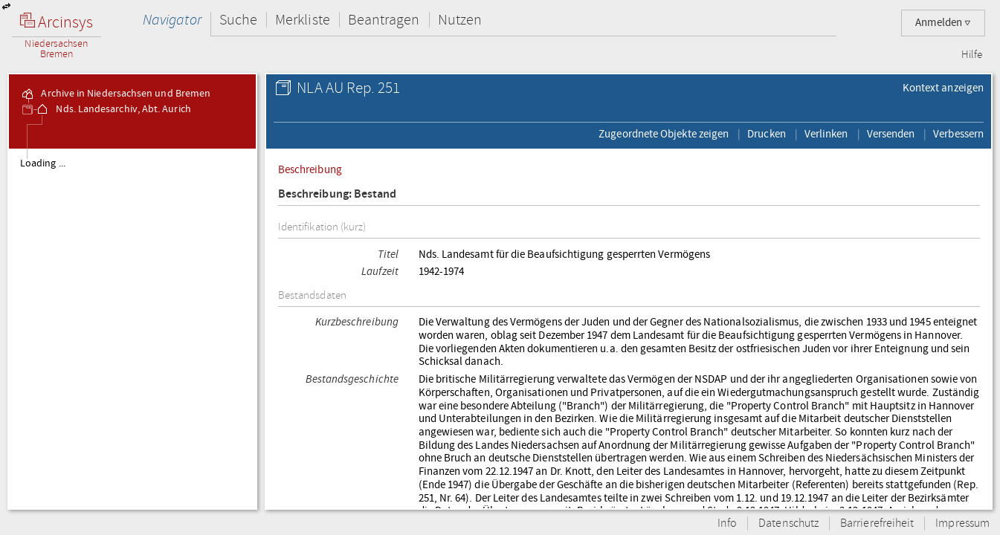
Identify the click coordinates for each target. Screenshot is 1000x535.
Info (727, 523)
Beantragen (384, 19)
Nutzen (460, 19)
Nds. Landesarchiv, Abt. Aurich (112, 109)
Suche (238, 19)
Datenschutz (788, 523)
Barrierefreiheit (877, 523)
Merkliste (302, 19)
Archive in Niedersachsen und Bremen (115, 93)
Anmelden (943, 23)
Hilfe (971, 55)
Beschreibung (310, 169)
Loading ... (42, 163)
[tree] (132, 328)
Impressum (962, 523)
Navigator (172, 19)
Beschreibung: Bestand (337, 194)
